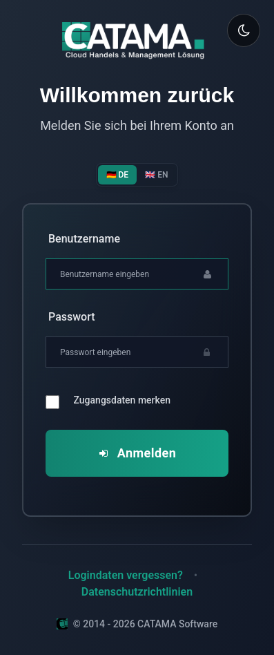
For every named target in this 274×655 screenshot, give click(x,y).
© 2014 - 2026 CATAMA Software (137, 623)
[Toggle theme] (243, 30)
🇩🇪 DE (117, 175)
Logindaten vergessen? (125, 575)
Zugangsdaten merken (122, 400)
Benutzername (84, 238)
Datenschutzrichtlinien (137, 591)
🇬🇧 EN (156, 175)
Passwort (71, 316)
